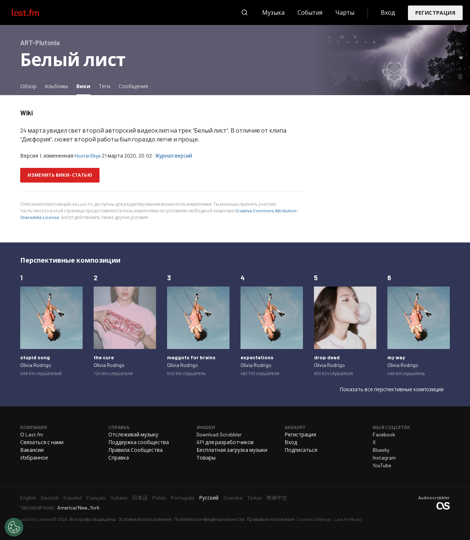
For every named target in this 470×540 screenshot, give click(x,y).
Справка (118, 457)
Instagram (384, 457)
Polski (159, 497)
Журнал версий (173, 155)
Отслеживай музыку (133, 434)
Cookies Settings (314, 519)
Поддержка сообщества (138, 442)
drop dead (327, 357)
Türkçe (254, 497)
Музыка (273, 12)
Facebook (384, 434)
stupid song (35, 357)
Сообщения (133, 86)
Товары (206, 457)
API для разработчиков (225, 442)
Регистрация (435, 13)
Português (182, 497)
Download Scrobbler (219, 434)
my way (396, 357)
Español (73, 497)
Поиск (244, 12)
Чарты (344, 12)
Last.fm (34, 12)
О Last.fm (31, 434)
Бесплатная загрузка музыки (231, 450)
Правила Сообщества (135, 450)
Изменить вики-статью (60, 174)
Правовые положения (270, 519)
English (28, 497)
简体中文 (277, 497)
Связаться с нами (42, 442)
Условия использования (145, 519)
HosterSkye (88, 155)
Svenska (232, 497)
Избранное (34, 457)
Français (96, 497)
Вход (388, 12)
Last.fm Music (348, 519)
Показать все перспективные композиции (392, 389)
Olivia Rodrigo (35, 365)
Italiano (119, 497)
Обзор (28, 86)
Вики (85, 85)
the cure (104, 357)
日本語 (140, 497)
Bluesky (381, 450)
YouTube (382, 465)
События (309, 12)
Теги (104, 86)
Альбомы (56, 86)
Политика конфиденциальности (209, 519)
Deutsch (50, 497)
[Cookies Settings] (14, 527)
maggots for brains (191, 357)
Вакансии (32, 450)
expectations (257, 357)
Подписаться (301, 450)
